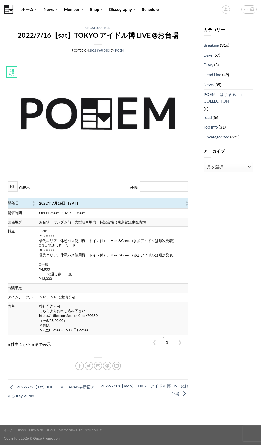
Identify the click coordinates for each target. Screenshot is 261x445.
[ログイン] (226, 9)
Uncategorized (97, 27)
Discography (122, 9)
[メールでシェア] (98, 366)
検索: (134, 187)
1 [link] (167, 342)
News (50, 9)
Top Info (211, 126)
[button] (33, 203)
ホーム (29, 9)
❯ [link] (179, 342)
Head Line (212, 74)
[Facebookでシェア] (79, 366)
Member (73, 9)
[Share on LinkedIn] (116, 366)
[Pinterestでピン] (107, 366)
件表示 (24, 187)
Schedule (150, 9)
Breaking (211, 45)
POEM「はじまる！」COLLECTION (224, 97)
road (208, 117)
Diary (208, 64)
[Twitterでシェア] (89, 366)
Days (208, 55)
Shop (96, 9)
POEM (119, 50)
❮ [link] (154, 342)
